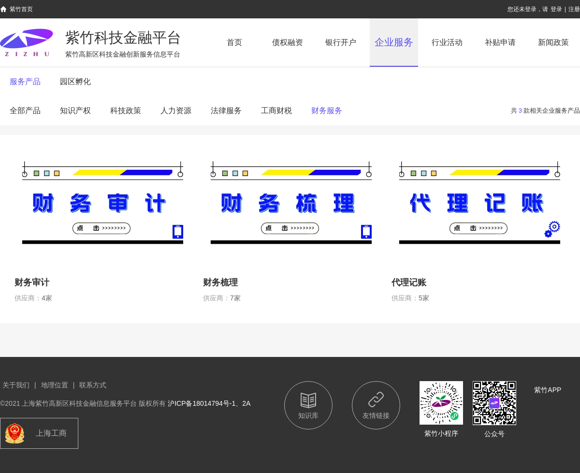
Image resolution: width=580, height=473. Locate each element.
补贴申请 (500, 42)
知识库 (308, 415)
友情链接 (376, 415)
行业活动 (447, 42)
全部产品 (25, 110)
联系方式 (92, 385)
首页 (234, 42)
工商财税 (276, 110)
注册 (574, 9)
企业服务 (394, 42)
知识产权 (75, 110)
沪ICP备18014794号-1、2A (209, 403)
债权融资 (287, 42)
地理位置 (54, 385)
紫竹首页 (21, 9)
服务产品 (25, 81)
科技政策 (125, 110)
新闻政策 (553, 42)
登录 (556, 9)
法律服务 (226, 110)
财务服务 (326, 110)
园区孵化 (75, 81)
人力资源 (175, 110)
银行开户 (340, 42)
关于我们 (15, 385)
